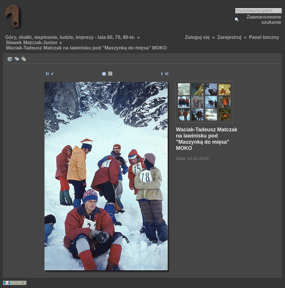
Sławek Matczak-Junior (31, 42)
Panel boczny (264, 37)
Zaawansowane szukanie (264, 19)
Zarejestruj (229, 37)
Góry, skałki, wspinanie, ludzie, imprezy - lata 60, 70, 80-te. (70, 37)
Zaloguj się (197, 37)
